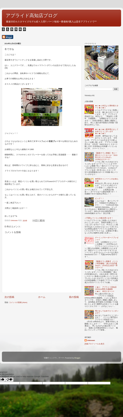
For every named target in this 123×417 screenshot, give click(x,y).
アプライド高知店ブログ (32, 15)
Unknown (91, 340)
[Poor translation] (9, 380)
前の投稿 (74, 297)
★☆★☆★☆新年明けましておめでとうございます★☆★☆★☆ (106, 131)
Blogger (77, 358)
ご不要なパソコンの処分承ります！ (99, 218)
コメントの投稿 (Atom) (18, 302)
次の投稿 (9, 297)
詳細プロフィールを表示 (94, 344)
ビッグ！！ (99, 198)
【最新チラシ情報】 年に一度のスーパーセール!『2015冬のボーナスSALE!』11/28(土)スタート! (106, 156)
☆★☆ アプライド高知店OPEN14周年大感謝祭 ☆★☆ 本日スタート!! (106, 289)
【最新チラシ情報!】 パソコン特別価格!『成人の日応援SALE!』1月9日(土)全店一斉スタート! (106, 264)
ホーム (41, 297)
